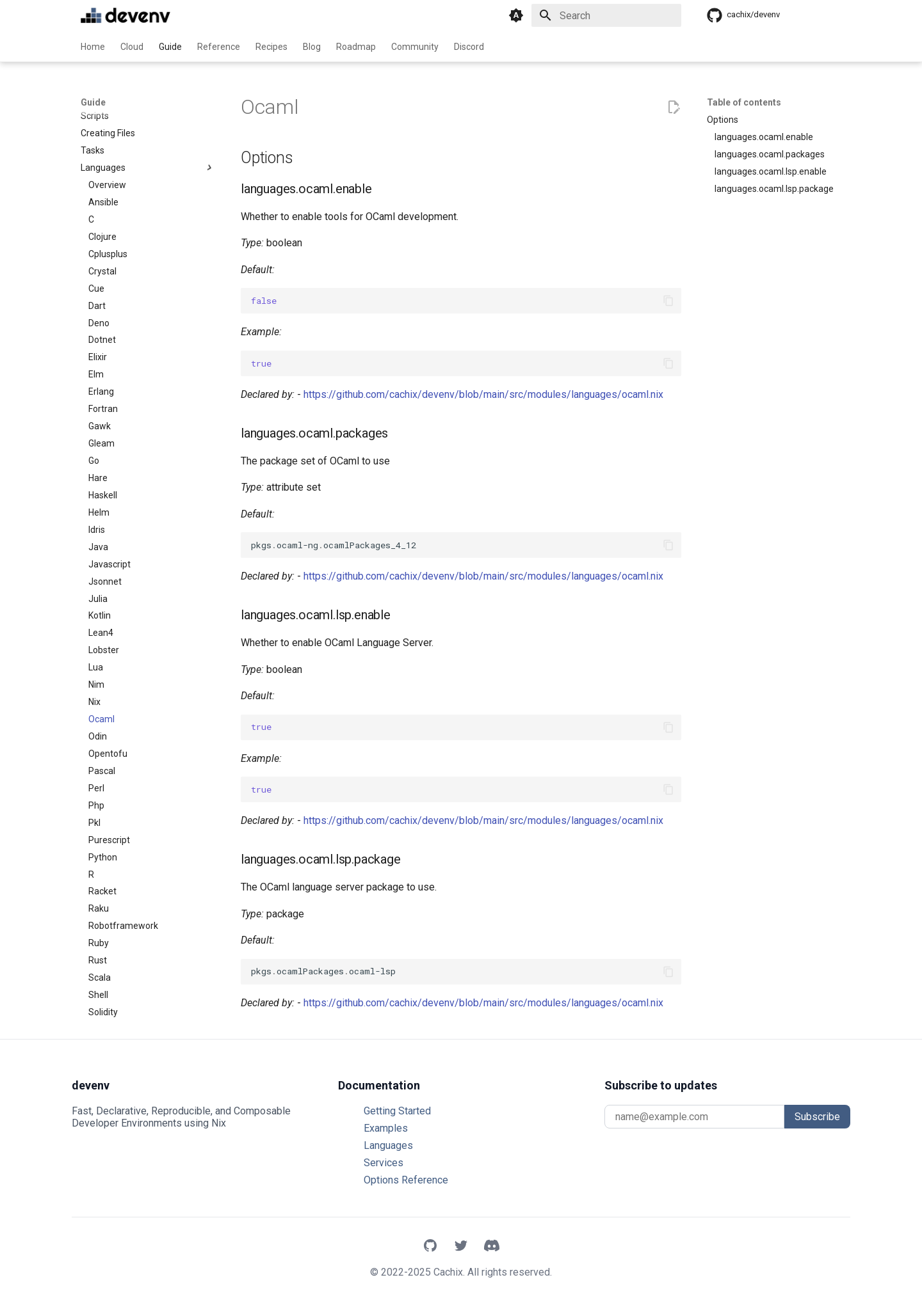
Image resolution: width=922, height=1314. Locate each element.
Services (383, 1163)
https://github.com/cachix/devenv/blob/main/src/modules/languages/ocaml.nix (483, 394)
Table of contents (744, 102)
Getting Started (397, 1111)
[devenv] (125, 15)
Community (415, 47)
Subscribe (817, 1117)
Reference (218, 47)
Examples (386, 1128)
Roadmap (356, 47)
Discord (469, 47)
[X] (461, 1247)
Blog (312, 47)
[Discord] (491, 1247)
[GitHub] (430, 1247)
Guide (170, 47)
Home (93, 47)
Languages (388, 1145)
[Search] (606, 15)
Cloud (131, 47)
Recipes (271, 47)
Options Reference (406, 1180)
